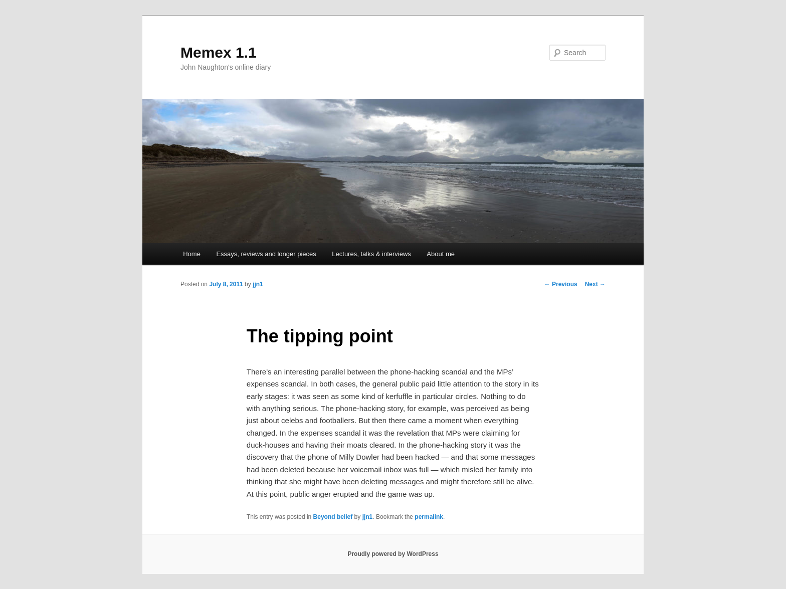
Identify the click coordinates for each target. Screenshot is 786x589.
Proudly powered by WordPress (392, 553)
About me (441, 254)
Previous (560, 284)
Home (192, 254)
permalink (429, 516)
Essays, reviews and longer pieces (266, 254)
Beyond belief (333, 516)
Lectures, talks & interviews (371, 254)
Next (595, 284)
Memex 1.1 (218, 52)
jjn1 (258, 284)
